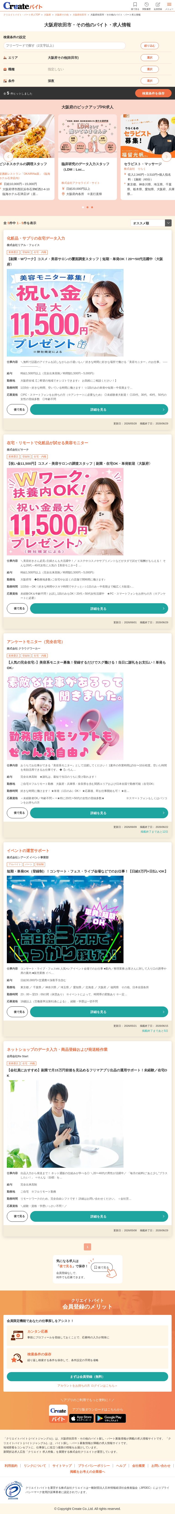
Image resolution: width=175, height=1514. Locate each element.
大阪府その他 (62, 14)
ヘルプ (121, 1466)
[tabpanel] (87, 157)
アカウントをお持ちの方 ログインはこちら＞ (87, 1385)
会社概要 (138, 1466)
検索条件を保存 (153, 93)
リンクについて (35, 1466)
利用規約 (11, 1466)
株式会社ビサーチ (18, 449)
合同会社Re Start (17, 1056)
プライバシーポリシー (94, 1466)
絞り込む (149, 45)
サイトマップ (62, 1466)
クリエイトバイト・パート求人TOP (21, 14)
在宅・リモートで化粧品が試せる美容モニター (47, 443)
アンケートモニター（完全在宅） (36, 642)
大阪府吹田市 (79, 14)
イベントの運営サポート (28, 851)
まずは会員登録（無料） (87, 1376)
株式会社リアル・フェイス (23, 245)
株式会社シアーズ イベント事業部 (28, 857)
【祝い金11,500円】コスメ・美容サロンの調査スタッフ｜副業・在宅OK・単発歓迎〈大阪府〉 (79, 463)
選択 (149, 57)
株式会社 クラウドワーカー (23, 648)
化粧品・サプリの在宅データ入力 (36, 238)
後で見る (17, 409)
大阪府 (47, 14)
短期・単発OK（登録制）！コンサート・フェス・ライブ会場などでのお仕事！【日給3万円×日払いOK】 (87, 871)
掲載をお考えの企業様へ (87, 1471)
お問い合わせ (160, 1466)
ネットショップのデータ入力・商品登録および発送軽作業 (57, 1049)
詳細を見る (98, 409)
